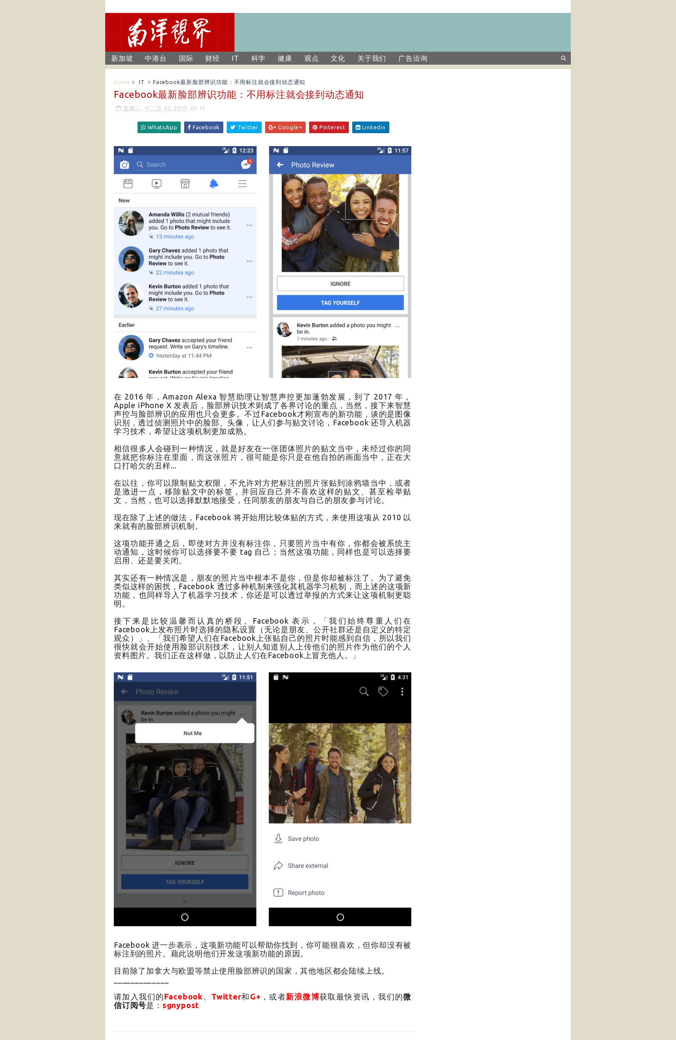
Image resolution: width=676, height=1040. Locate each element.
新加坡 (122, 58)
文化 (338, 58)
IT (235, 58)
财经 (212, 58)
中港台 (155, 58)
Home (122, 82)
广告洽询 (412, 58)
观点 (311, 58)
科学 (258, 58)
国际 (186, 58)
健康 (285, 58)
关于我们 (371, 58)
